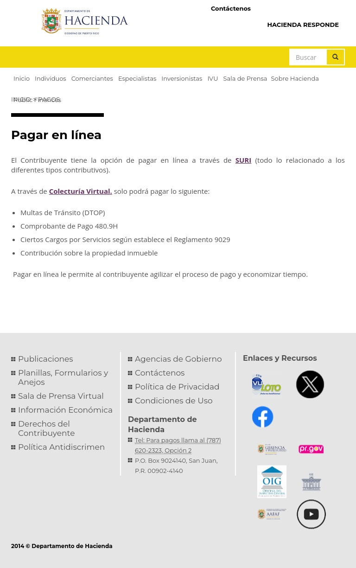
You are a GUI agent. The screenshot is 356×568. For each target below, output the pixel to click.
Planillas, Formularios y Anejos (63, 377)
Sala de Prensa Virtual (61, 396)
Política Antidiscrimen (61, 447)
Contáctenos (231, 8)
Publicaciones (45, 359)
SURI (243, 160)
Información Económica (65, 410)
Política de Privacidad (177, 386)
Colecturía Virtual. (80, 191)
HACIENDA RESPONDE (303, 24)
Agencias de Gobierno (178, 359)
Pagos (49, 99)
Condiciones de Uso (174, 400)
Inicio (21, 99)
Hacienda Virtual (301, 8)
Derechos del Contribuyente (46, 428)
